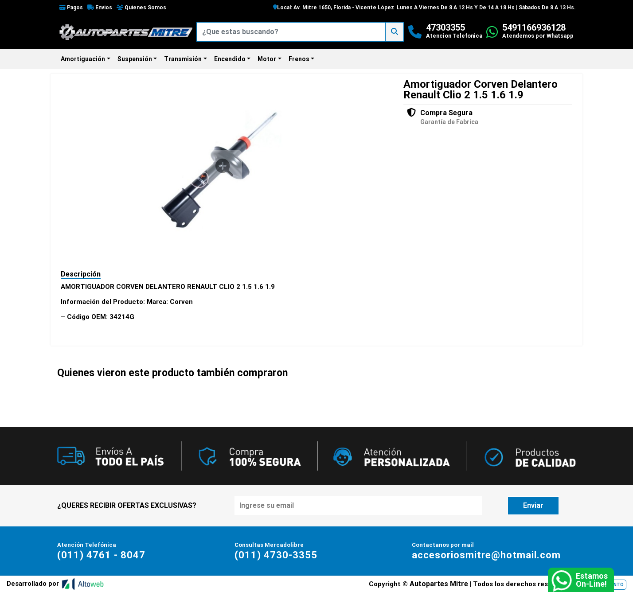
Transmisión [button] (183, 58)
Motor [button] (267, 58)
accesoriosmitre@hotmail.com (486, 555)
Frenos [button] (299, 58)
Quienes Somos (141, 7)
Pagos (71, 7)
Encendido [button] (230, 58)
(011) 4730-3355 (275, 555)
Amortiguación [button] (83, 58)
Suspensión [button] (134, 58)
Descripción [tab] (81, 274)
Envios (99, 7)
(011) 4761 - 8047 (101, 555)
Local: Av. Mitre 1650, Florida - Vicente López (333, 7)
